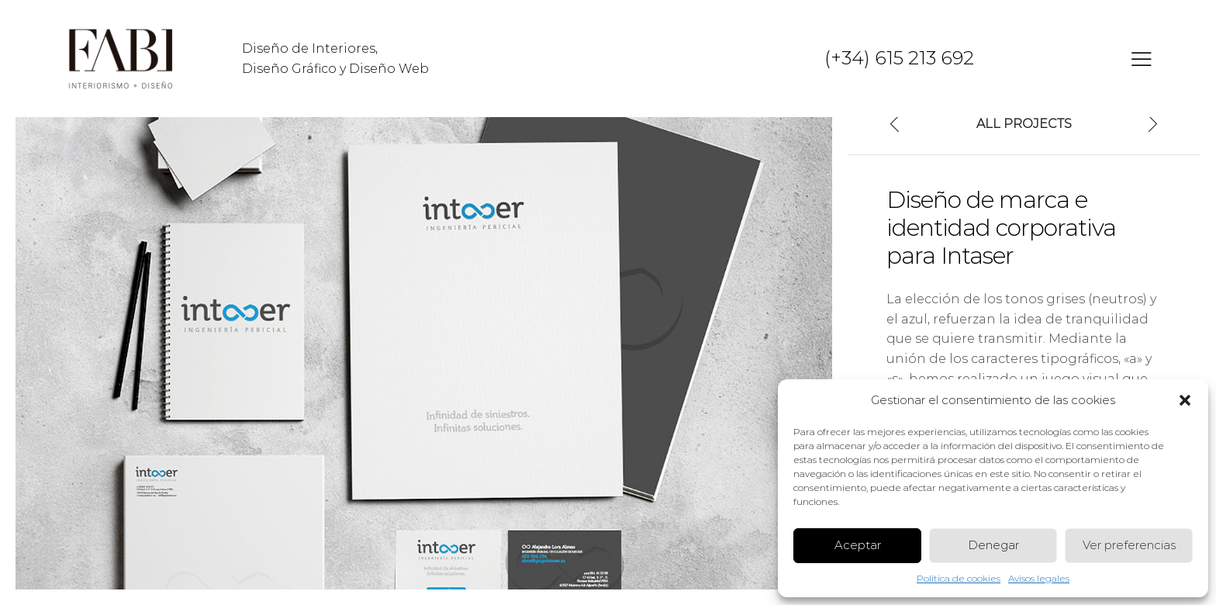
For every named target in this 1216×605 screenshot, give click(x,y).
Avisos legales (1038, 578)
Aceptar (857, 545)
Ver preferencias (1129, 545)
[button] (1185, 400)
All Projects (1024, 123)
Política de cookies (958, 578)
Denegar (993, 545)
